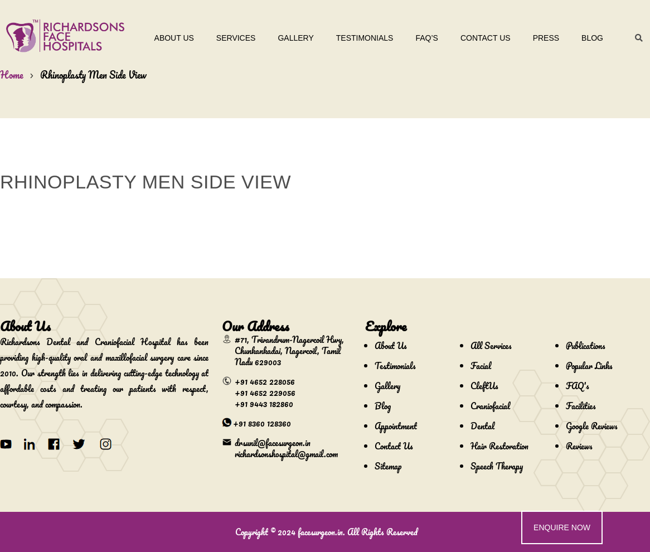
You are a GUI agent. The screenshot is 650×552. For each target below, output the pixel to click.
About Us (174, 37)
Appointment (396, 426)
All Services (491, 345)
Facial (480, 365)
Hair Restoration (499, 446)
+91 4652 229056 (265, 392)
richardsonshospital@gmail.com (286, 454)
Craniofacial (490, 406)
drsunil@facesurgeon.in (273, 442)
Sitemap (388, 466)
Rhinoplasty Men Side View (93, 75)
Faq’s (426, 37)
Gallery (295, 37)
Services (236, 37)
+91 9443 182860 (264, 403)
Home (11, 75)
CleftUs (484, 386)
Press (546, 37)
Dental (482, 426)
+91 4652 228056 (265, 381)
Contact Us (485, 37)
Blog (592, 37)
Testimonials (365, 37)
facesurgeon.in (320, 532)
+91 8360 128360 (262, 423)
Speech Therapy (496, 466)
